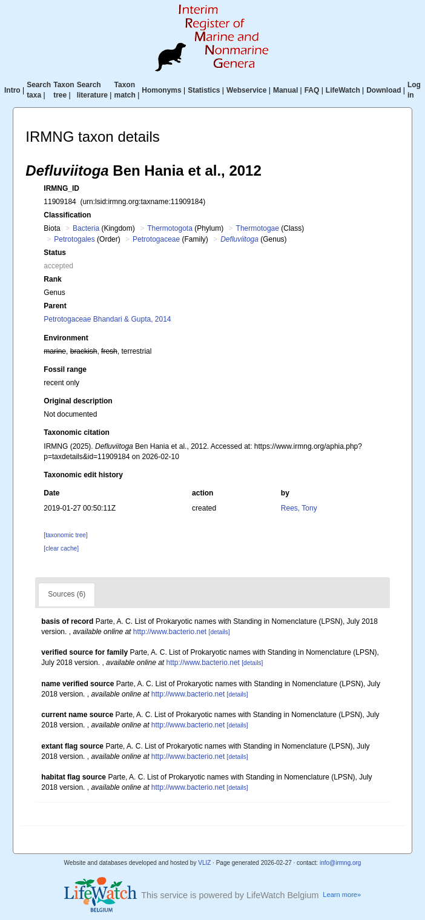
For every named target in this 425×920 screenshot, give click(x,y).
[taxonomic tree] (65, 535)
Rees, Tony (299, 508)
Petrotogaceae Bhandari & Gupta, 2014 (107, 319)
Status (55, 252)
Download (383, 90)
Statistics (204, 90)
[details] (219, 632)
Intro (12, 90)
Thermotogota (170, 228)
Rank (52, 279)
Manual (285, 90)
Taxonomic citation (76, 432)
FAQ (312, 90)
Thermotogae (257, 228)
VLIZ (204, 862)
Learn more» (342, 894)
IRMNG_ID (61, 188)
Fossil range (65, 369)
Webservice (246, 90)
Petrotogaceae (156, 239)
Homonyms (161, 90)
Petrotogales (74, 239)
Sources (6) (66, 594)
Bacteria (86, 228)
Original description (78, 401)
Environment (66, 338)
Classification (67, 215)
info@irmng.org (340, 862)
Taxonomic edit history (83, 475)
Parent (55, 306)
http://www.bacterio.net (169, 631)
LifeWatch (343, 90)
